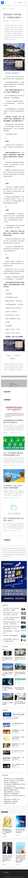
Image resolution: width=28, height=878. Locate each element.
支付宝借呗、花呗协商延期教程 (10, 635)
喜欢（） (9, 355)
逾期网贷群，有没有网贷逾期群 (11, 793)
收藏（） (13, 358)
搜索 (20, 2)
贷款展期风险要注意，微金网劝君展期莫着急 (14, 788)
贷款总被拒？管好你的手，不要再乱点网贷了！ (15, 780)
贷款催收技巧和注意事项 (9, 803)
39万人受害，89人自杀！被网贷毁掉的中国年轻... (7, 659)
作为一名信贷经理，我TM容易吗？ (11, 718)
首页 (5, 8)
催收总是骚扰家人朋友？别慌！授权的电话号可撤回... (7, 688)
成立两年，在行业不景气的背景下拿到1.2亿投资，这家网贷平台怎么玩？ (7, 859)
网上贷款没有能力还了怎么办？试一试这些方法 (20, 831)
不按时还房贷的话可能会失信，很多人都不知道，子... (20, 674)
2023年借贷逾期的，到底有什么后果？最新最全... (20, 703)
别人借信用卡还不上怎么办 (18, 750)
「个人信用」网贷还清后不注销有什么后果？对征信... (7, 674)
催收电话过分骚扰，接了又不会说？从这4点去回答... (20, 659)
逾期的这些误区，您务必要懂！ (11, 801)
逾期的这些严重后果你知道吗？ (11, 790)
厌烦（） (18, 355)
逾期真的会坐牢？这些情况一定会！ (12, 799)
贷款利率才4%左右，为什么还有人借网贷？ (14, 778)
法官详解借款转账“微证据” (18, 723)
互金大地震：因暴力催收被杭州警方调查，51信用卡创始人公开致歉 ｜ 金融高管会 (20, 859)
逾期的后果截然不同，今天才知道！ (12, 791)
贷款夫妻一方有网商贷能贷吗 (10, 782)
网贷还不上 (12, 8)
